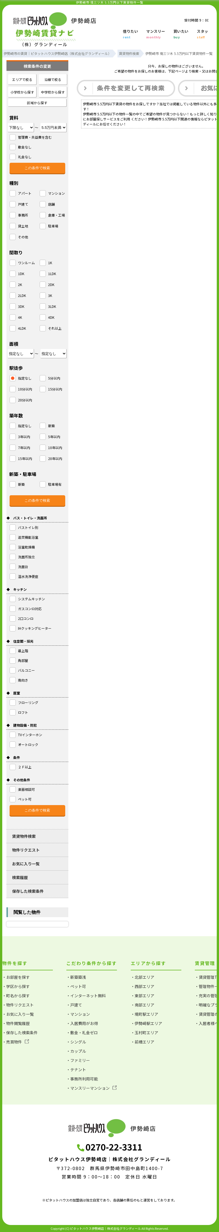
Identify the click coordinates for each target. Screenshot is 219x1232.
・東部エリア (142, 995)
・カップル (76, 1051)
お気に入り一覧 (26, 863)
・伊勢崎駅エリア (146, 1023)
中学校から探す (53, 92)
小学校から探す (22, 92)
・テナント (76, 1069)
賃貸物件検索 (24, 836)
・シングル (76, 1041)
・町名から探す (16, 995)
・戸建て (74, 1004)
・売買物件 (15, 1041)
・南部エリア (142, 1004)
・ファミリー (78, 1060)
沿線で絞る (52, 79)
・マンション (78, 1014)
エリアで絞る (22, 79)
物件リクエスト (26, 850)
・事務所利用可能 (82, 1078)
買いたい (181, 34)
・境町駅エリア (144, 1014)
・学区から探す (16, 986)
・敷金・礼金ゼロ (82, 1032)
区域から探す (37, 102)
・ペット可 (76, 986)
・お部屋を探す (16, 977)
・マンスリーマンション (91, 1088)
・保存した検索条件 (20, 1032)
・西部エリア (142, 986)
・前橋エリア (142, 1041)
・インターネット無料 (86, 995)
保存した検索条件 (28, 891)
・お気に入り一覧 (18, 1014)
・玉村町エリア (144, 1032)
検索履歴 (20, 877)
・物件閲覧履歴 (16, 1023)
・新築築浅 (76, 977)
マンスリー (155, 34)
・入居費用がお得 (82, 1023)
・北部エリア (142, 977)
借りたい (130, 34)
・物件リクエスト (18, 1004)
